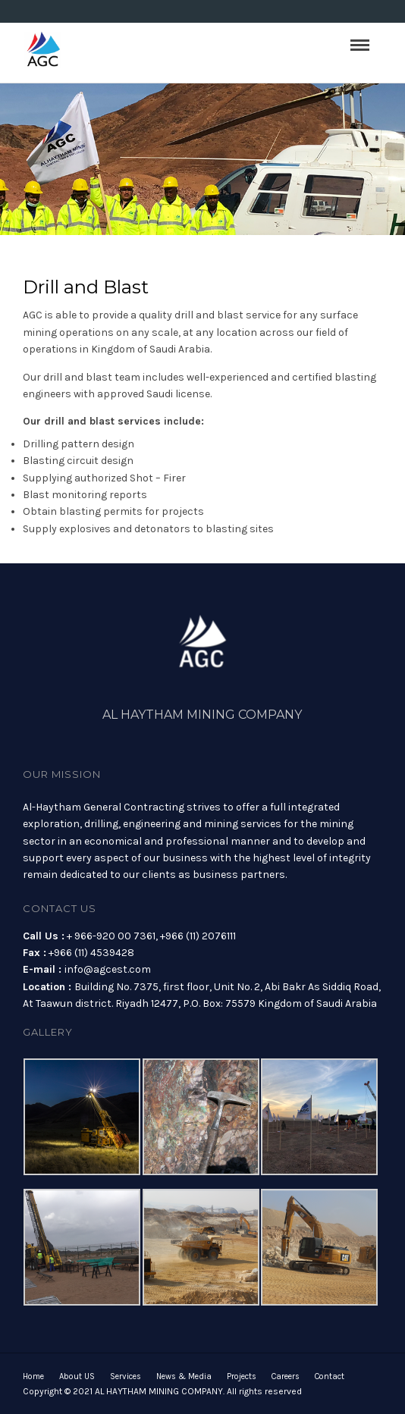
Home (33, 1376)
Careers (286, 1376)
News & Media (184, 1376)
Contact (329, 1376)
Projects (241, 1376)
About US (77, 1376)
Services (125, 1376)
